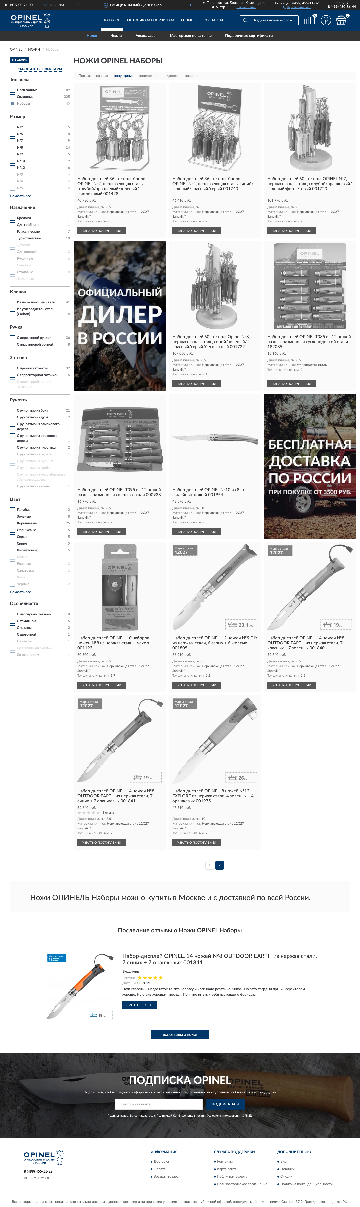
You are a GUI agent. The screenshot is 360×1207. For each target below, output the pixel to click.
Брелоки (24, 218)
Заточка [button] (18, 358)
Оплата (160, 1169)
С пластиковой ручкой (35, 344)
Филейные (25, 279)
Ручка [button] (16, 327)
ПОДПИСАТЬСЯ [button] (225, 1104)
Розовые (24, 564)
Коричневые (27, 523)
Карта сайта (227, 1169)
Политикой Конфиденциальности (180, 1115)
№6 (20, 134)
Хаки (21, 577)
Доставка (161, 1162)
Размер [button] (17, 117)
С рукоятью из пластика (36, 447)
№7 (20, 141)
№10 (21, 161)
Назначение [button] (22, 207)
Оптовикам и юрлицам (150, 20)
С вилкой (24, 641)
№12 (21, 168)
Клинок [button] (18, 292)
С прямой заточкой (32, 368)
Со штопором (28, 655)
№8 (20, 147)
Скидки (286, 1177)
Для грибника (28, 225)
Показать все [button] (20, 196)
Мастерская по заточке (191, 36)
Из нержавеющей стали (36, 302)
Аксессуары (146, 36)
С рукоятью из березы (34, 454)
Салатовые (25, 570)
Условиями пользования (224, 1115)
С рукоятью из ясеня (33, 486)
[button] (297, 6)
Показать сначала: (93, 76)
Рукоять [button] (18, 400)
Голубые (23, 510)
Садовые (24, 265)
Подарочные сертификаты (249, 36)
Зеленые (24, 516)
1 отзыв (108, 812)
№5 (20, 188)
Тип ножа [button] (20, 80)
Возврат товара (166, 1177)
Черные (23, 584)
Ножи (92, 36)
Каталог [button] (112, 20)
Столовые (25, 272)
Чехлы (116, 36)
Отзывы (189, 20)
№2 (20, 127)
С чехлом (24, 628)
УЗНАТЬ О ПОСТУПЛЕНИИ (101, 230)
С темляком (26, 621)
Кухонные (25, 258)
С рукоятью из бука (32, 410)
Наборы (23, 103)
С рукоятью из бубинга (35, 461)
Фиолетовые (27, 550)
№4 (20, 181)
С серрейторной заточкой (37, 375)
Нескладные (27, 90)
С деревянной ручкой (34, 338)
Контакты (213, 20)
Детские (24, 245)
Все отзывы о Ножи (180, 1034)
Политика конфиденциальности (306, 1184)
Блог (284, 1162)
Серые (22, 537)
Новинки (287, 1169)
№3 (20, 174)
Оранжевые (26, 530)
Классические (28, 231)
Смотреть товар (139, 1005)
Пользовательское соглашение (242, 1184)
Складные (25, 97)
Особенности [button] (24, 603)
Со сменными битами (34, 648)
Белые (22, 557)
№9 (20, 154)
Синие (22, 543)
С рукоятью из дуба (32, 417)
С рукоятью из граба (33, 468)
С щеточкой (26, 634)
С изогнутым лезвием (34, 614)
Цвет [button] (15, 499)
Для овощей (27, 252)
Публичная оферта (232, 1177)
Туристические (29, 238)
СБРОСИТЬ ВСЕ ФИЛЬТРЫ (40, 69)
